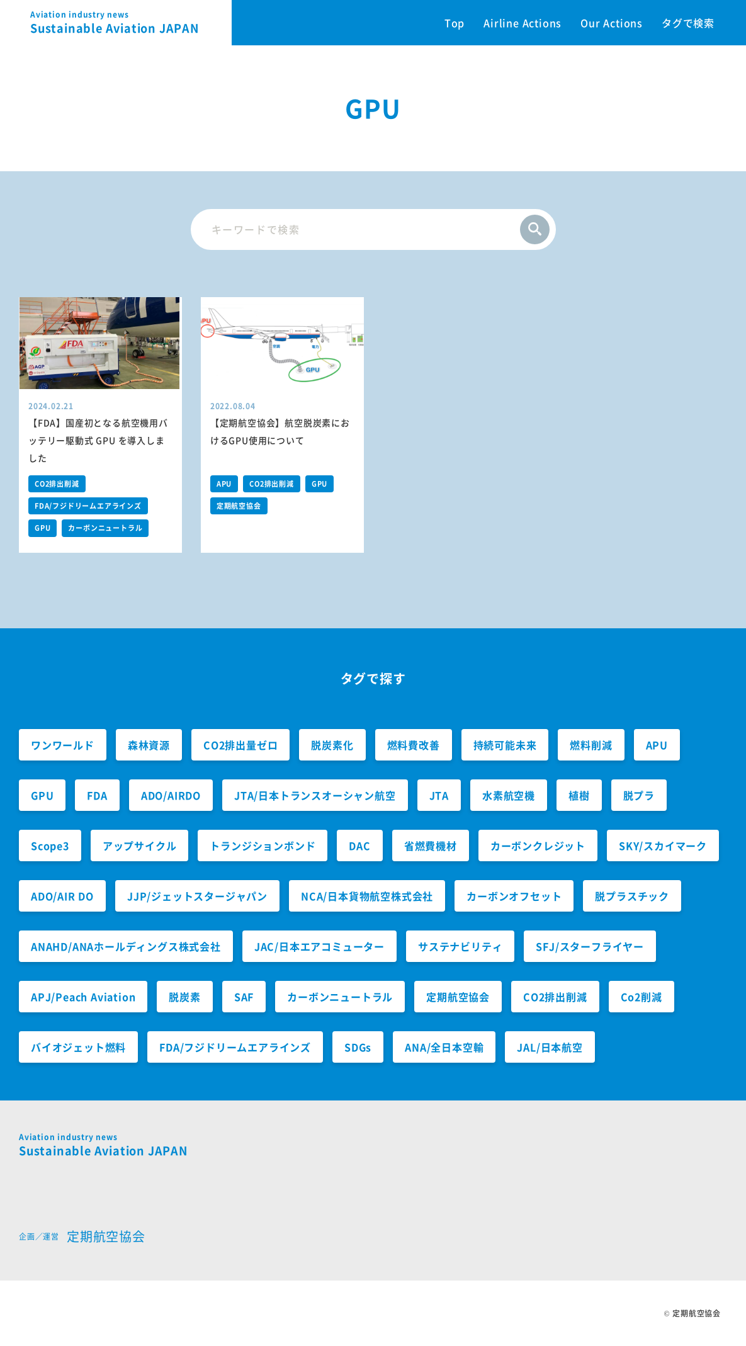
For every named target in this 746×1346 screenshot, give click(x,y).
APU (224, 483)
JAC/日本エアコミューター (319, 946)
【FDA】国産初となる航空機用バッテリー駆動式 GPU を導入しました (98, 440)
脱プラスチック (632, 895)
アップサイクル (140, 845)
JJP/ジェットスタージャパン (197, 895)
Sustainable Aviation (131, 23)
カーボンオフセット (514, 895)
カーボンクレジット (537, 845)
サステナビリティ (460, 946)
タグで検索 (688, 22)
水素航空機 (508, 795)
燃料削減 (591, 744)
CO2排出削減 (57, 483)
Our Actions (611, 22)
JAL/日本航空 (549, 1047)
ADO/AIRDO (171, 795)
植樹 (579, 795)
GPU (42, 528)
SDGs (357, 1047)
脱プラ (639, 795)
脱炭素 (184, 996)
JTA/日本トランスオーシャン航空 (315, 795)
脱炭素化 (332, 744)
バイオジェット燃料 (78, 1047)
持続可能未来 (505, 744)
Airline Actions (522, 22)
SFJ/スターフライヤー (590, 946)
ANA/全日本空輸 (444, 1047)
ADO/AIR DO (62, 895)
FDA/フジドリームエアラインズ (88, 506)
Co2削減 (641, 996)
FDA (97, 795)
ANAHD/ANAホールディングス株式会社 (126, 946)
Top (454, 22)
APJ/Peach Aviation (83, 996)
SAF (244, 996)
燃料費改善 (413, 744)
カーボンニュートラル (105, 528)
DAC (359, 845)
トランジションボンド (262, 845)
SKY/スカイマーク (663, 845)
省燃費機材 (430, 845)
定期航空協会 (239, 506)
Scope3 (50, 845)
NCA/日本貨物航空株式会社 (367, 895)
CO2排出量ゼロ (240, 744)
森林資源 (149, 744)
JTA (439, 795)
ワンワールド (62, 744)
